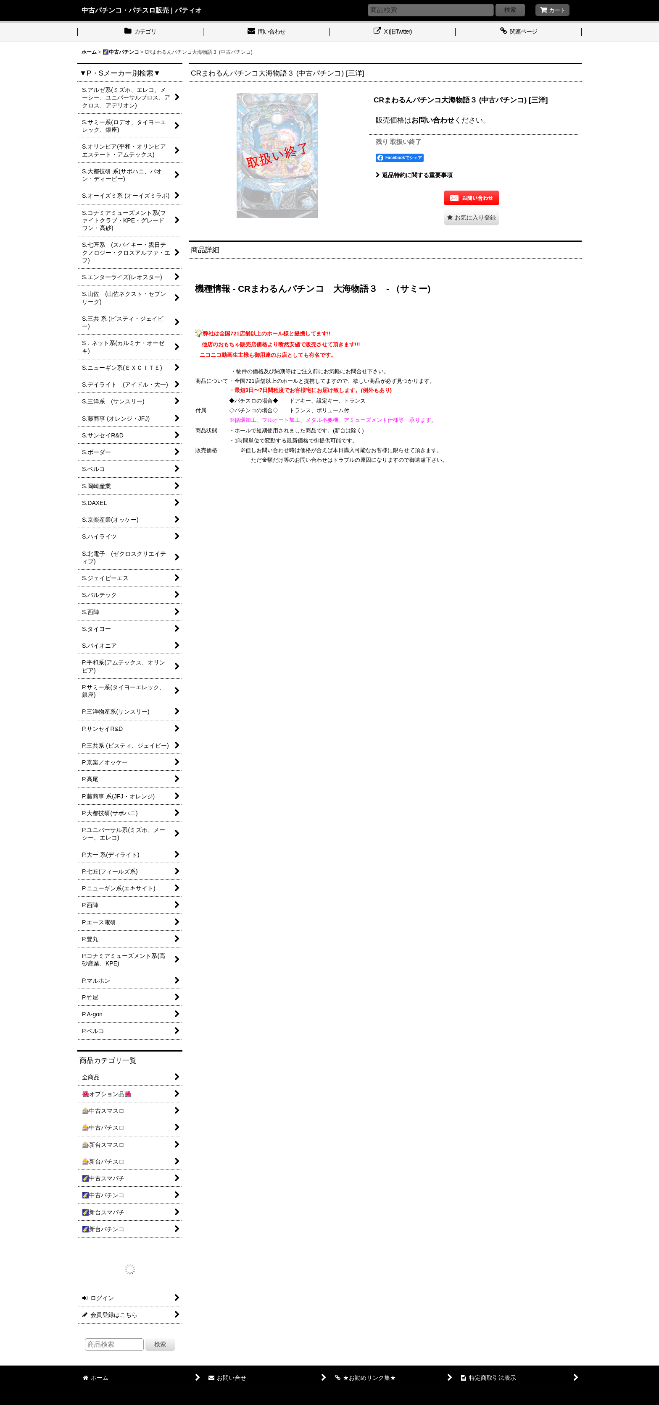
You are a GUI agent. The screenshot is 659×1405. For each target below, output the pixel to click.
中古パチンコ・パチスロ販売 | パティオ (142, 10)
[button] (471, 217)
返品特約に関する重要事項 (414, 175)
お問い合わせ (432, 120)
